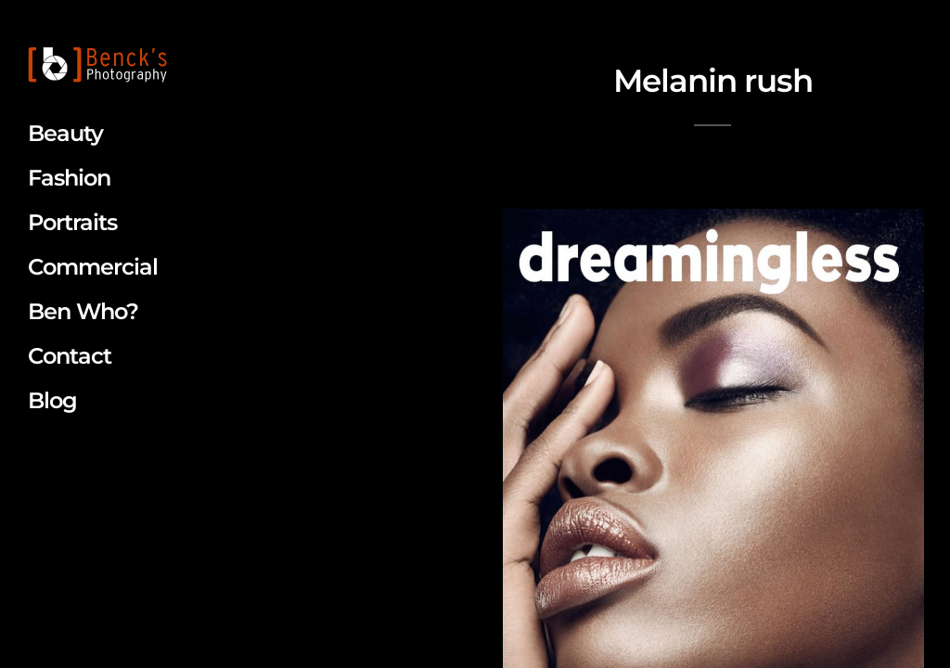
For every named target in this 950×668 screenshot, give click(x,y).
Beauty (65, 133)
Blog (52, 400)
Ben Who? (83, 311)
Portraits (72, 222)
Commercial (93, 266)
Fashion (69, 177)
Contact (69, 355)
